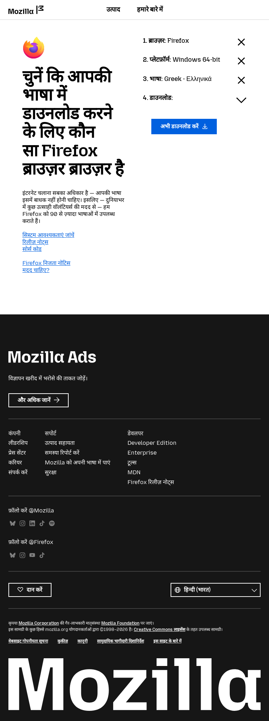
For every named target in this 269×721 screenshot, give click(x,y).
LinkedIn (32, 523)
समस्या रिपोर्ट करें (62, 452)
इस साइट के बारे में (167, 641)
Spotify (52, 523)
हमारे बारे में (150, 9)
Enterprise (142, 452)
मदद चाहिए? (35, 270)
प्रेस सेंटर (17, 452)
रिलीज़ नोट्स (35, 242)
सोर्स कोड (32, 249)
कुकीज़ (62, 641)
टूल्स (132, 462)
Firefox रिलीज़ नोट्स (150, 482)
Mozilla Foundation (120, 623)
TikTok (42, 523)
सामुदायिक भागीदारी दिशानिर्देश (120, 641)
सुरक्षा (50, 472)
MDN (133, 472)
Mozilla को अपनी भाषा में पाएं (77, 462)
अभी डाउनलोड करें (184, 126)
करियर (15, 462)
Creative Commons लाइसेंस (159, 629)
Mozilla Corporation (39, 623)
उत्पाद (113, 9)
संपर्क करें (18, 472)
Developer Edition (152, 443)
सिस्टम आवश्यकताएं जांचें (48, 235)
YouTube (32, 555)
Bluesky (12, 523)
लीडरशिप (18, 443)
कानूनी (82, 641)
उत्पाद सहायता (60, 443)
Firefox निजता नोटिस (46, 263)
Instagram (22, 523)
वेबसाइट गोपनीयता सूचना (28, 641)
